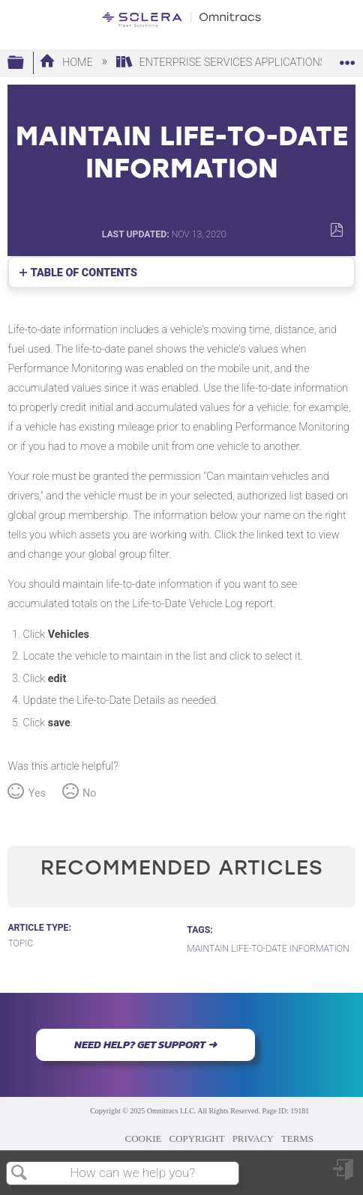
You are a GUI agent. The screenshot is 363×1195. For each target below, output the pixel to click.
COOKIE (143, 1138)
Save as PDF (336, 230)
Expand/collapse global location (347, 58)
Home (67, 62)
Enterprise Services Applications (222, 62)
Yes (37, 793)
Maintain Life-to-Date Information (268, 948)
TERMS (297, 1138)
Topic (20, 943)
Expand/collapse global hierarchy (25, 63)
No (89, 793)
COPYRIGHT (197, 1138)
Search (19, 1173)
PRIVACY (253, 1138)
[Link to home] (181, 19)
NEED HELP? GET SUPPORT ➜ (145, 1044)
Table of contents (84, 273)
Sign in (344, 1175)
